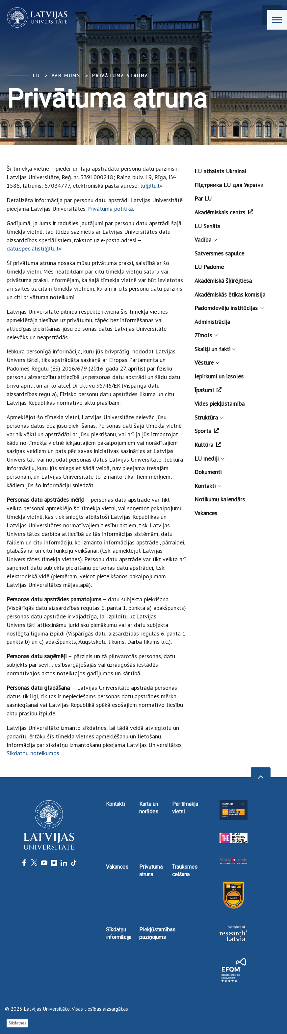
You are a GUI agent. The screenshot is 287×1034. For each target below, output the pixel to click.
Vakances (206, 513)
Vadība (205, 239)
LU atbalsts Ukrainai (220, 171)
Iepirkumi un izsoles (219, 376)
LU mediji (209, 458)
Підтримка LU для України (229, 185)
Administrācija (212, 321)
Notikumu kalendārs (220, 499)
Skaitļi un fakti (215, 349)
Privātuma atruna (120, 76)
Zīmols (206, 335)
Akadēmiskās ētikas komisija (230, 294)
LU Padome (209, 267)
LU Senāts (207, 226)
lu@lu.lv (151, 185)
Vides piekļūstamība (220, 403)
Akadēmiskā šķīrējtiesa (223, 280)
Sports (207, 431)
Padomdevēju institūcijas (229, 308)
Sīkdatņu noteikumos (33, 753)
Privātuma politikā (110, 208)
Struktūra (209, 417)
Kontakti (208, 486)
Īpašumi (208, 390)
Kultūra (208, 444)
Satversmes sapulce (219, 253)
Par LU (203, 198)
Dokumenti (208, 472)
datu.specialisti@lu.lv (34, 248)
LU (36, 76)
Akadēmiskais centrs (224, 212)
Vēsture (207, 362)
